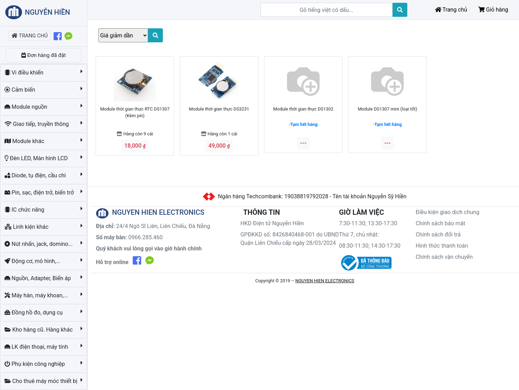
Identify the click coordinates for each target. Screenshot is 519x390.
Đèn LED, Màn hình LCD (37, 158)
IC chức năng (25, 209)
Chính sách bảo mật (440, 223)
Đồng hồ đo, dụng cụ (34, 312)
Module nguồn (27, 107)
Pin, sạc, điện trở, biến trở (40, 192)
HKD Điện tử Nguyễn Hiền (272, 223)
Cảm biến (20, 89)
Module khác (25, 141)
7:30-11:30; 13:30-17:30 (368, 223)
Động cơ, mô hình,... (33, 261)
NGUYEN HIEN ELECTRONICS (324, 280)
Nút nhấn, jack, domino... (39, 244)
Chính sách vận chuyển (444, 257)
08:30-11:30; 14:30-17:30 (370, 245)
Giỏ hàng (493, 9)
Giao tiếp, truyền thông (37, 124)
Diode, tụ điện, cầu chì (36, 175)
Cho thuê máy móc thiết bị (42, 381)
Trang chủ (451, 9)
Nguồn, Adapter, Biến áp (38, 278)
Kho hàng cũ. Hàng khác (39, 329)
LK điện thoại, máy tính (37, 346)
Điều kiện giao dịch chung (447, 212)
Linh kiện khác (27, 227)
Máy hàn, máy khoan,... (37, 295)
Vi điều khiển (25, 72)
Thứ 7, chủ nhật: (359, 234)
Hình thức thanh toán (442, 245)
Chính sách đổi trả (438, 234)
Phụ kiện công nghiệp (35, 364)
